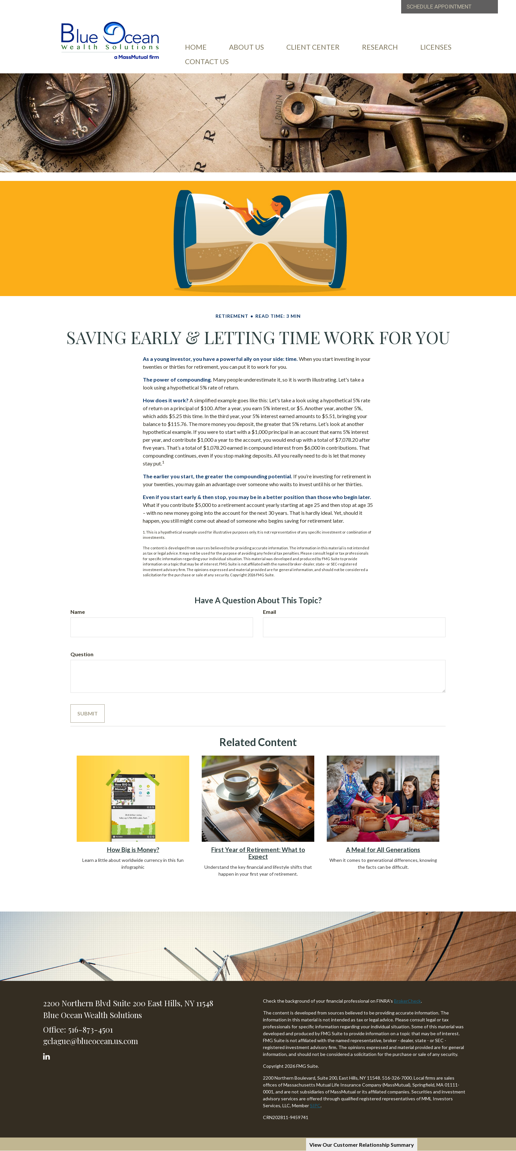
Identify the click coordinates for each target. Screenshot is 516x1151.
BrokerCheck (407, 1001)
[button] (246, 47)
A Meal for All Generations (383, 849)
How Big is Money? (133, 849)
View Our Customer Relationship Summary (361, 1144)
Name (77, 612)
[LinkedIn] (47, 1054)
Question (81, 654)
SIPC (315, 1105)
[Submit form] (87, 713)
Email (269, 612)
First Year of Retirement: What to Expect (258, 853)
